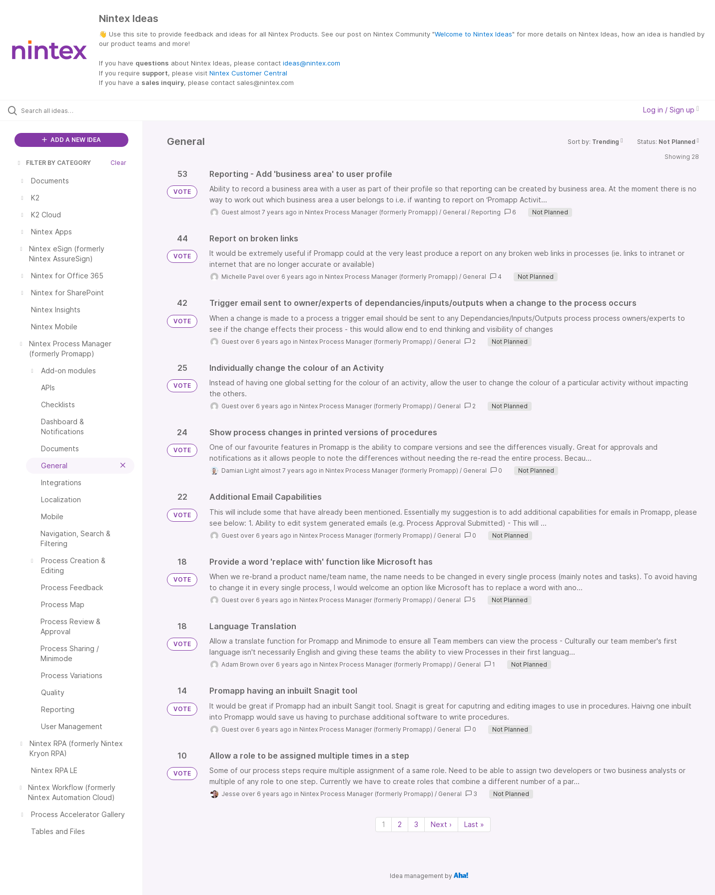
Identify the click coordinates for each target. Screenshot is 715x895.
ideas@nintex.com (311, 63)
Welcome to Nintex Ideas (473, 34)
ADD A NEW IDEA (71, 139)
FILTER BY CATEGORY (53, 162)
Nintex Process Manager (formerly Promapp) (371, 212)
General (454, 212)
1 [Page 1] (383, 824)
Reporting (486, 212)
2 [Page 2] (400, 824)
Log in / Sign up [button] (671, 109)
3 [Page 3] (416, 824)
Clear (118, 162)
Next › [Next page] (441, 824)
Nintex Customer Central (248, 73)
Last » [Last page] (474, 824)
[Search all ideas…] (84, 110)
